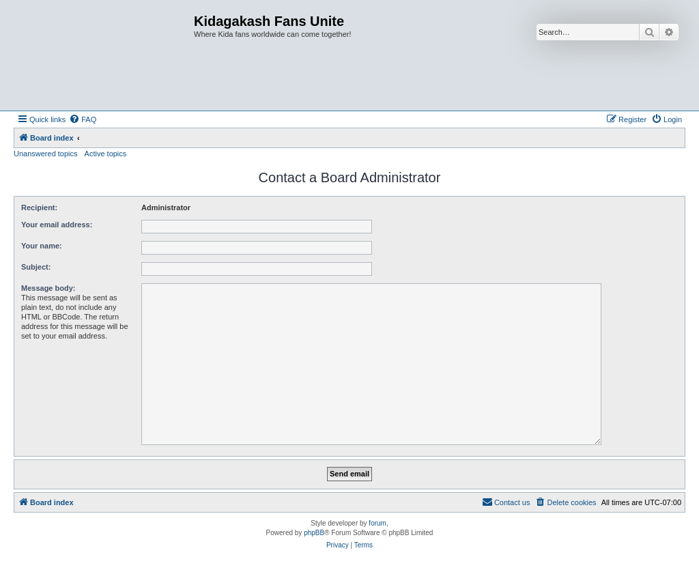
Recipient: (39, 207)
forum (377, 523)
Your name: (41, 246)
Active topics (106, 153)
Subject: (36, 267)
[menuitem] (82, 119)
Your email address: (56, 224)
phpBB (314, 533)
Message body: (48, 288)
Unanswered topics (46, 153)
